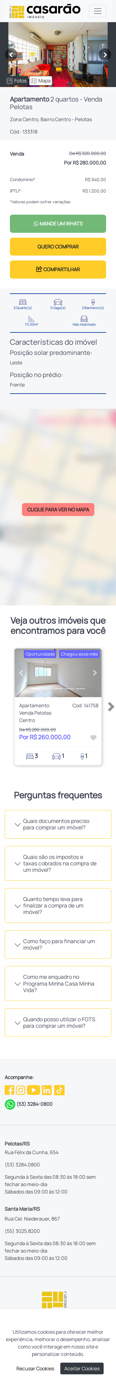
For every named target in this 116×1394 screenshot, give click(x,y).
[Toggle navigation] (97, 11)
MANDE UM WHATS (58, 223)
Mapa (41, 80)
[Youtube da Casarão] (34, 1089)
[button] (21, 673)
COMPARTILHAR (58, 269)
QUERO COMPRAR (58, 246)
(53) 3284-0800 (34, 1104)
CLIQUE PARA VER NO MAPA (58, 509)
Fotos (16, 80)
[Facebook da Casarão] (10, 1089)
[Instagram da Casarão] (21, 1089)
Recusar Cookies (35, 1368)
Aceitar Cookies (82, 1368)
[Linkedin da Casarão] (47, 1089)
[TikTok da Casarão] (59, 1089)
